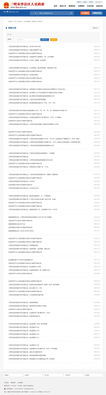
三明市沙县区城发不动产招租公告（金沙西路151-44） (24, 330)
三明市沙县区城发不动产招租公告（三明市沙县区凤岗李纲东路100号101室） (30, 160)
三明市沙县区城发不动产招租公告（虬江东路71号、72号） (25, 288)
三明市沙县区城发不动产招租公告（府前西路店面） (23, 245)
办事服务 (81, 6)
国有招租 (34, 21)
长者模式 (85, 13)
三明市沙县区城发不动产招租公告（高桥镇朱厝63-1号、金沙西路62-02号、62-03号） (33, 209)
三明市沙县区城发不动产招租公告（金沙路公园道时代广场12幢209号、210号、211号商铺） (35, 117)
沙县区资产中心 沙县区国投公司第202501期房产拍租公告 (25, 238)
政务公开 (63, 6)
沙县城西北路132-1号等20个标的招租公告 (20, 260)
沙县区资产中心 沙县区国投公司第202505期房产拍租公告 (25, 202)
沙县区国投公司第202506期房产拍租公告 (20, 184)
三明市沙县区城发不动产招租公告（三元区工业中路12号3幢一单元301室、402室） (32, 199)
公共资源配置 (27, 21)
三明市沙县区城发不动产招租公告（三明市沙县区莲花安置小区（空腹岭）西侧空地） (33, 174)
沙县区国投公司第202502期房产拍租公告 (20, 227)
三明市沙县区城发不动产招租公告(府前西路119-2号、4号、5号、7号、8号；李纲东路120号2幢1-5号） (38, 110)
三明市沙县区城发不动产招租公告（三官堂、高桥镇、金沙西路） (27, 60)
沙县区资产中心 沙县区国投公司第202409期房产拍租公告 (25, 281)
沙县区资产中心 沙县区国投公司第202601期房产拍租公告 (25, 78)
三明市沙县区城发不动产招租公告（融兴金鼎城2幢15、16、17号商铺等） (30, 196)
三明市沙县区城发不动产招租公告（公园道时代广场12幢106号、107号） (29, 312)
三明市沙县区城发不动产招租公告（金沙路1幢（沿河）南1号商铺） (28, 324)
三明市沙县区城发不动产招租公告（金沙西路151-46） (24, 327)
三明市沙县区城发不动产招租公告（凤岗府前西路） (23, 302)
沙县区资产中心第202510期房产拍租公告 (20, 132)
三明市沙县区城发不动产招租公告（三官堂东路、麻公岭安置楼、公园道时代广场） (32, 68)
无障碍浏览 (96, 13)
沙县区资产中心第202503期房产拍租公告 (20, 220)
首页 (55, 6)
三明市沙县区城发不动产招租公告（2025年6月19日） (24, 188)
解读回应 (72, 6)
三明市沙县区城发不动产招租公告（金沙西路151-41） (24, 337)
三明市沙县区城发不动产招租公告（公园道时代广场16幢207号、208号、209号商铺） (33, 348)
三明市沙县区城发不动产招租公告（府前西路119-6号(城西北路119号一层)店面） (31, 359)
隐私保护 (13, 382)
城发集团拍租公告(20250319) (16, 224)
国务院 (79, 2)
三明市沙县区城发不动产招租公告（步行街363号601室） (25, 46)
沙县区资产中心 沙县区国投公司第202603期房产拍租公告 (25, 53)
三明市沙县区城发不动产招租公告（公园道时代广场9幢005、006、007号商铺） (31, 56)
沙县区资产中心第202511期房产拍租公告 (20, 120)
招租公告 (40, 21)
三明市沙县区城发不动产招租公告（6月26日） (22, 181)
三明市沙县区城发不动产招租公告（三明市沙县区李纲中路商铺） (27, 99)
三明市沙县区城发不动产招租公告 (18, 156)
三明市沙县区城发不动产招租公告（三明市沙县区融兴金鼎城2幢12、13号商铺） (31, 153)
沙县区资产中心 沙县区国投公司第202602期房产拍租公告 (25, 71)
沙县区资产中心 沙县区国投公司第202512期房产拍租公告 (25, 114)
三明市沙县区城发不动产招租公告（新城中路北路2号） (24, 316)
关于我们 (6, 382)
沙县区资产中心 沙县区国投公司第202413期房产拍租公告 (25, 242)
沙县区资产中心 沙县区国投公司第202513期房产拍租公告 (25, 81)
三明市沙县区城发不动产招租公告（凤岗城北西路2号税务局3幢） (27, 355)
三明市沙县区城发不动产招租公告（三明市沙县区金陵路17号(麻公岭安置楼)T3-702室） (34, 124)
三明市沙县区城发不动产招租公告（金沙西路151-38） (24, 345)
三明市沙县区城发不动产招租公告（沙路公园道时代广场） (25, 50)
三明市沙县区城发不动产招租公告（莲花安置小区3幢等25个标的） (28, 306)
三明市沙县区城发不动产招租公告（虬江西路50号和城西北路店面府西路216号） (31, 96)
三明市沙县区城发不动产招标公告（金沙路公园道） (23, 74)
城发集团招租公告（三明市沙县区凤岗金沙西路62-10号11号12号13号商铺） (30, 217)
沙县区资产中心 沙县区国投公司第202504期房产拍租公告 (25, 206)
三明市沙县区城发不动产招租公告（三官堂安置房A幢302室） (26, 295)
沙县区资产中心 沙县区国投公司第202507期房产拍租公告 (25, 178)
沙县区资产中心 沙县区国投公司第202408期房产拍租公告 (25, 291)
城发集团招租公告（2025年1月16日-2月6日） (21, 231)
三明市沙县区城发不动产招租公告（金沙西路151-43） (24, 334)
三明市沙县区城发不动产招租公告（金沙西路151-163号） (25, 266)
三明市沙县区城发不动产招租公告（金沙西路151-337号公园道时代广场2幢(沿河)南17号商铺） (35, 92)
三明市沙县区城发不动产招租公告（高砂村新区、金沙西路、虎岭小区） (29, 248)
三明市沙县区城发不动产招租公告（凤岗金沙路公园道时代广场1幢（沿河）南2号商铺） (34, 284)
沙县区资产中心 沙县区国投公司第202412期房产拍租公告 (25, 252)
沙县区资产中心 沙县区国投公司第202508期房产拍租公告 (25, 163)
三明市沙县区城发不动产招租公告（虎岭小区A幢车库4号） (25, 352)
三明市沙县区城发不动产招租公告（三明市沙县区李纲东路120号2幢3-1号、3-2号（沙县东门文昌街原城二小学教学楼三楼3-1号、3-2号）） (45, 142)
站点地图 (20, 382)
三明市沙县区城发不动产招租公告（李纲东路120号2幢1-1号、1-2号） (28, 167)
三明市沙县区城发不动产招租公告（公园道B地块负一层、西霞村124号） (29, 270)
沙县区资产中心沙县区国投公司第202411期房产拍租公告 (24, 263)
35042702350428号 (18, 388)
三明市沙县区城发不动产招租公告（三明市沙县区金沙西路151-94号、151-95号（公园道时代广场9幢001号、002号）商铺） (44, 138)
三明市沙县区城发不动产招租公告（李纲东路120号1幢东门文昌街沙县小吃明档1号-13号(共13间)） (37, 89)
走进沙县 (99, 6)
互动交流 (90, 6)
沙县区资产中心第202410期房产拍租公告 (20, 273)
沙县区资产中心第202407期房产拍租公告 (20, 309)
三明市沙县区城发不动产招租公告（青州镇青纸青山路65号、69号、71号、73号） (32, 103)
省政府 (85, 2)
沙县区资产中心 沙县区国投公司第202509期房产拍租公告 (25, 135)
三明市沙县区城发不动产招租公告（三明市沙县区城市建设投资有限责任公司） (31, 145)
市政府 (91, 2)
